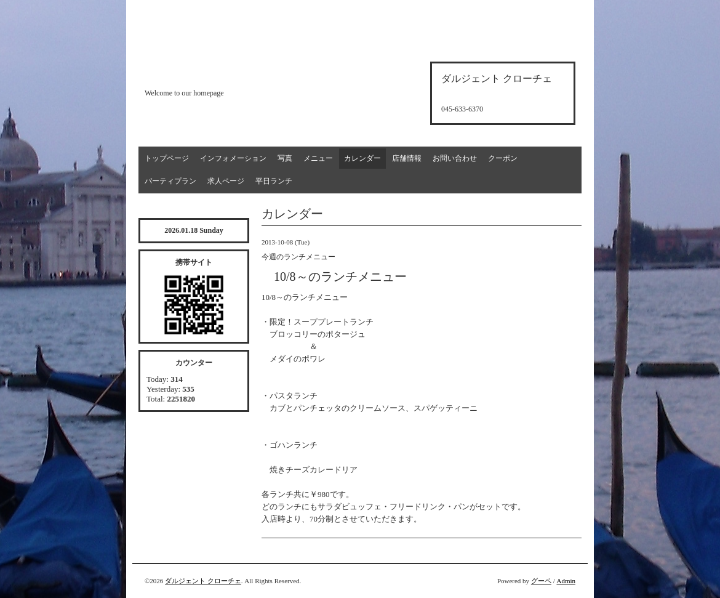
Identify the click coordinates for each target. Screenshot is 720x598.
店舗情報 (407, 158)
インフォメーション (233, 158)
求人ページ (225, 181)
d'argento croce (206, 72)
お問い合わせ (455, 158)
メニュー (318, 158)
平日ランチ (273, 181)
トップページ (167, 158)
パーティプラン (170, 181)
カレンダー (362, 158)
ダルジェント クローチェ (203, 580)
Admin (565, 580)
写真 (285, 158)
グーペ (541, 580)
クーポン (503, 158)
